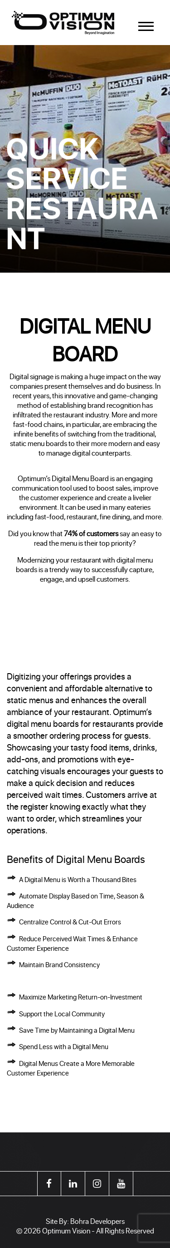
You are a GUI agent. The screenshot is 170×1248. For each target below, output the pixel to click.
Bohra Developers (97, 1221)
